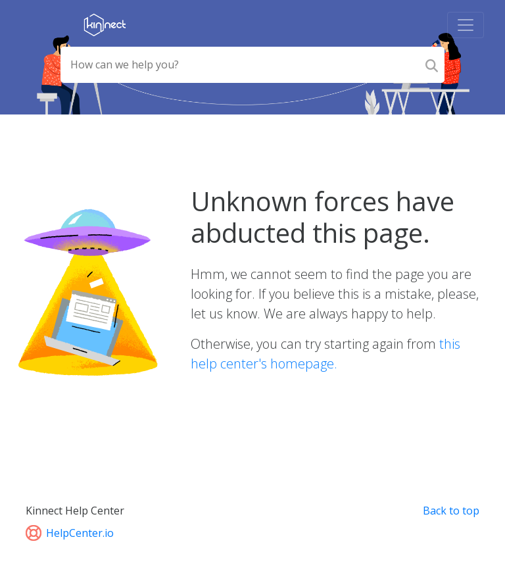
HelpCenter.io (70, 533)
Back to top (451, 510)
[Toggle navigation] (465, 25)
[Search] (432, 65)
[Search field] (239, 65)
